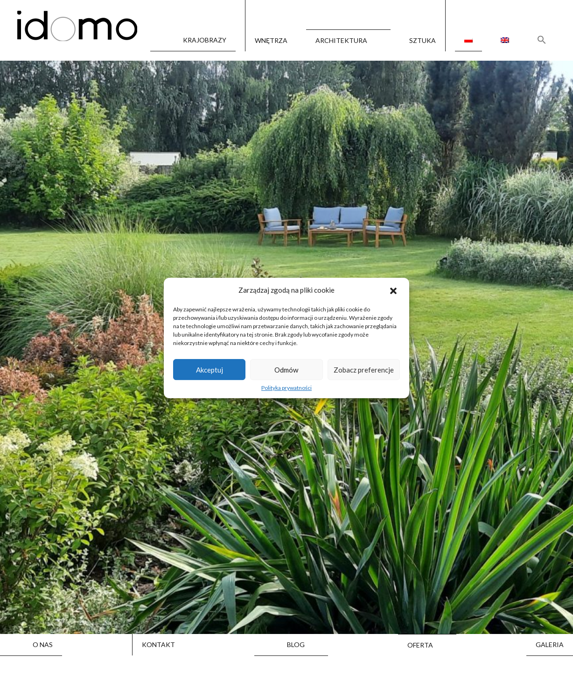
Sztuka (422, 40)
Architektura (341, 40)
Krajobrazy (204, 40)
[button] (394, 290)
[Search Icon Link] (542, 39)
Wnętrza (271, 40)
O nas (43, 644)
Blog (296, 644)
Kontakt (158, 644)
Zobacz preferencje (364, 370)
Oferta (420, 645)
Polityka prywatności (286, 388)
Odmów (286, 370)
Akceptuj (209, 370)
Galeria (550, 644)
